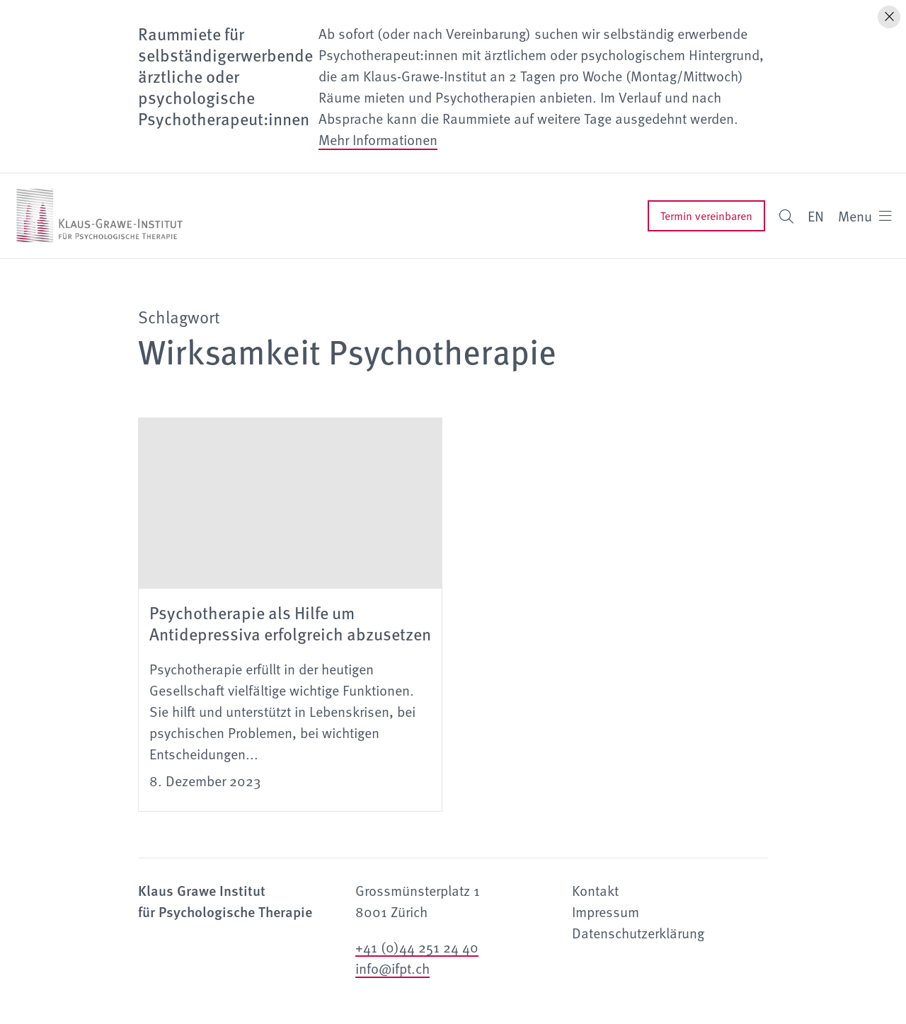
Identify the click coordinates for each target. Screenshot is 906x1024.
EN (816, 215)
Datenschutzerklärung (638, 932)
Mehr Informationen (378, 139)
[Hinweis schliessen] (889, 17)
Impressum (605, 911)
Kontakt (595, 890)
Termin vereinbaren (706, 215)
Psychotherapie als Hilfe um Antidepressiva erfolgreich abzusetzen (290, 622)
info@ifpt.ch (392, 968)
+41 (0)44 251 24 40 (416, 946)
